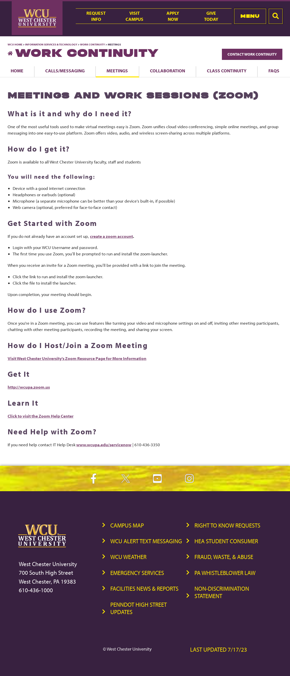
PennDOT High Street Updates (138, 608)
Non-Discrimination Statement (221, 592)
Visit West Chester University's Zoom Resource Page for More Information (77, 358)
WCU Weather (128, 556)
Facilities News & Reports (144, 588)
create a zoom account (111, 236)
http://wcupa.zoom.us (29, 387)
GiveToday (211, 16)
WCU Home (15, 44)
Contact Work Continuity (252, 54)
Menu (250, 16)
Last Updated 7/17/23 (218, 649)
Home (17, 71)
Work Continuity (92, 44)
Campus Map (127, 525)
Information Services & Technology (51, 44)
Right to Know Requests (227, 525)
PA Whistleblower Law (224, 572)
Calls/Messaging (65, 71)
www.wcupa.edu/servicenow (103, 444)
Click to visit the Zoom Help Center (40, 416)
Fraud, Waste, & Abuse (223, 556)
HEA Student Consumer (226, 541)
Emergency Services (137, 572)
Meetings (117, 71)
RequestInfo (96, 16)
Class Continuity (227, 71)
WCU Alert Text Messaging (146, 541)
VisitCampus (134, 16)
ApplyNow (172, 16)
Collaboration (167, 71)
